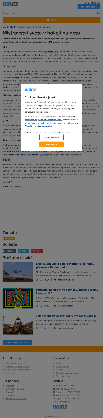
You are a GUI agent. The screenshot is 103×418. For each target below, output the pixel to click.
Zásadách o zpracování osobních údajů (43, 119)
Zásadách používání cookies (38, 126)
